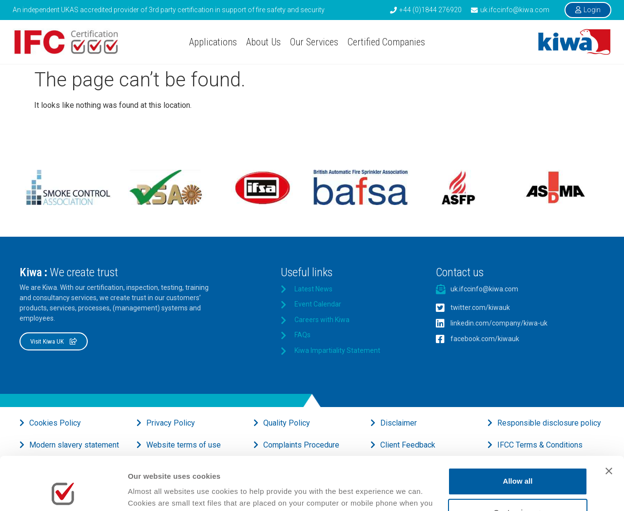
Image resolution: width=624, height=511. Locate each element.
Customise (518, 462)
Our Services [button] (314, 42)
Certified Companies (386, 42)
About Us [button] (263, 42)
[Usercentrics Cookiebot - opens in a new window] (63, 492)
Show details (150, 492)
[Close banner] (608, 421)
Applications (213, 42)
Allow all (518, 431)
